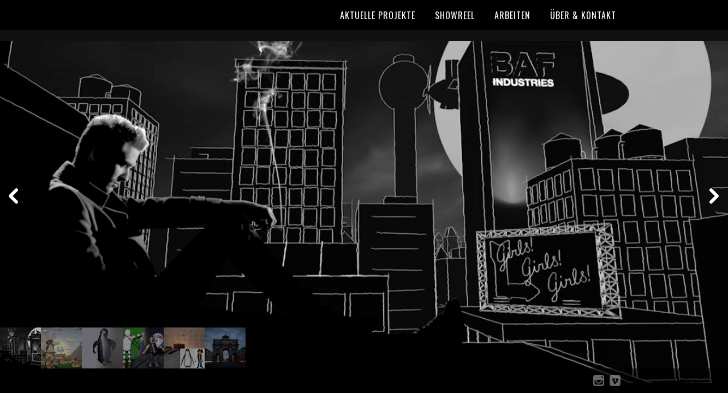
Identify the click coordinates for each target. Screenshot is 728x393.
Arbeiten (512, 15)
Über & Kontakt (583, 15)
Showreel (455, 15)
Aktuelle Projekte (377, 15)
